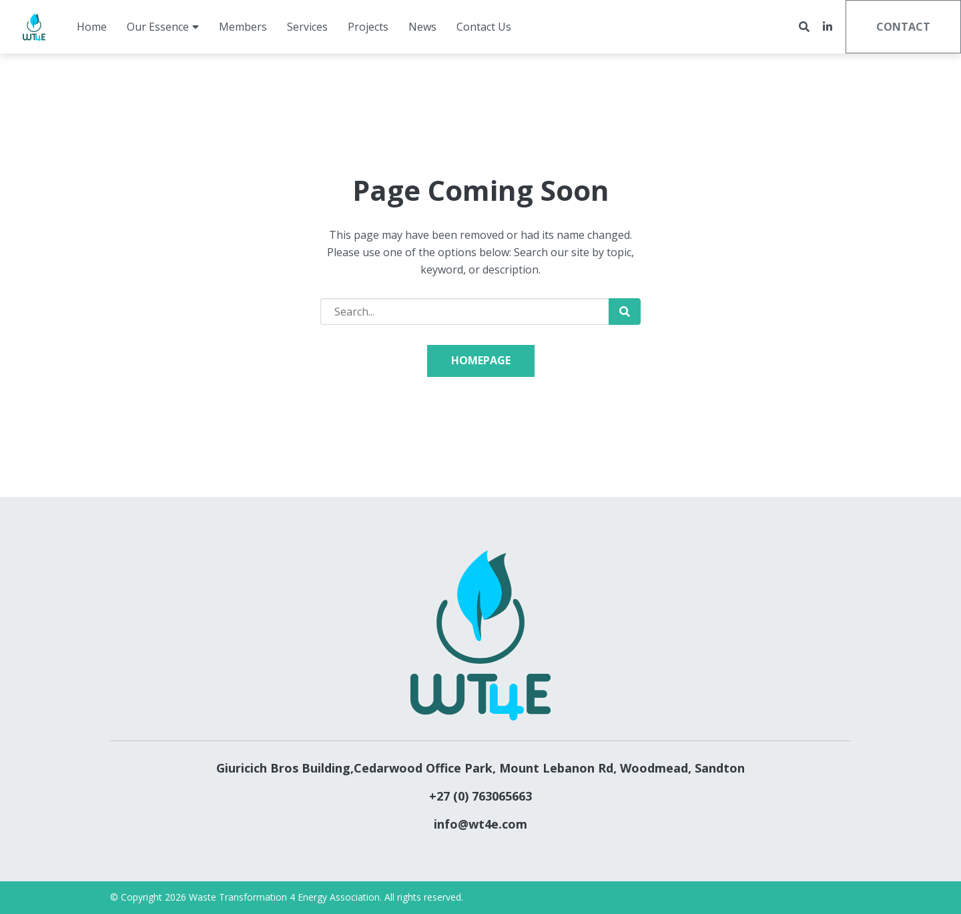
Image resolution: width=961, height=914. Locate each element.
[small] (827, 26)
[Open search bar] (804, 27)
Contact (903, 26)
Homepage (481, 360)
